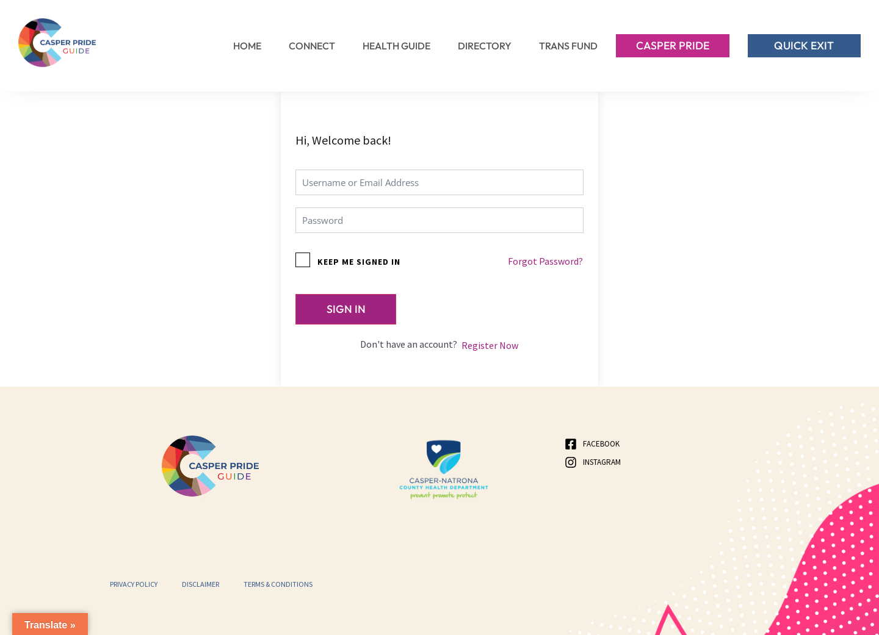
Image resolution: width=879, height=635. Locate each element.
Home (247, 46)
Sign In (346, 309)
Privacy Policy (133, 584)
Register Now (489, 346)
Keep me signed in (358, 261)
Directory (485, 46)
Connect (312, 46)
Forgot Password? (545, 261)
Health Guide (396, 46)
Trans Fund (568, 46)
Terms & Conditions (278, 584)
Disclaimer (200, 584)
